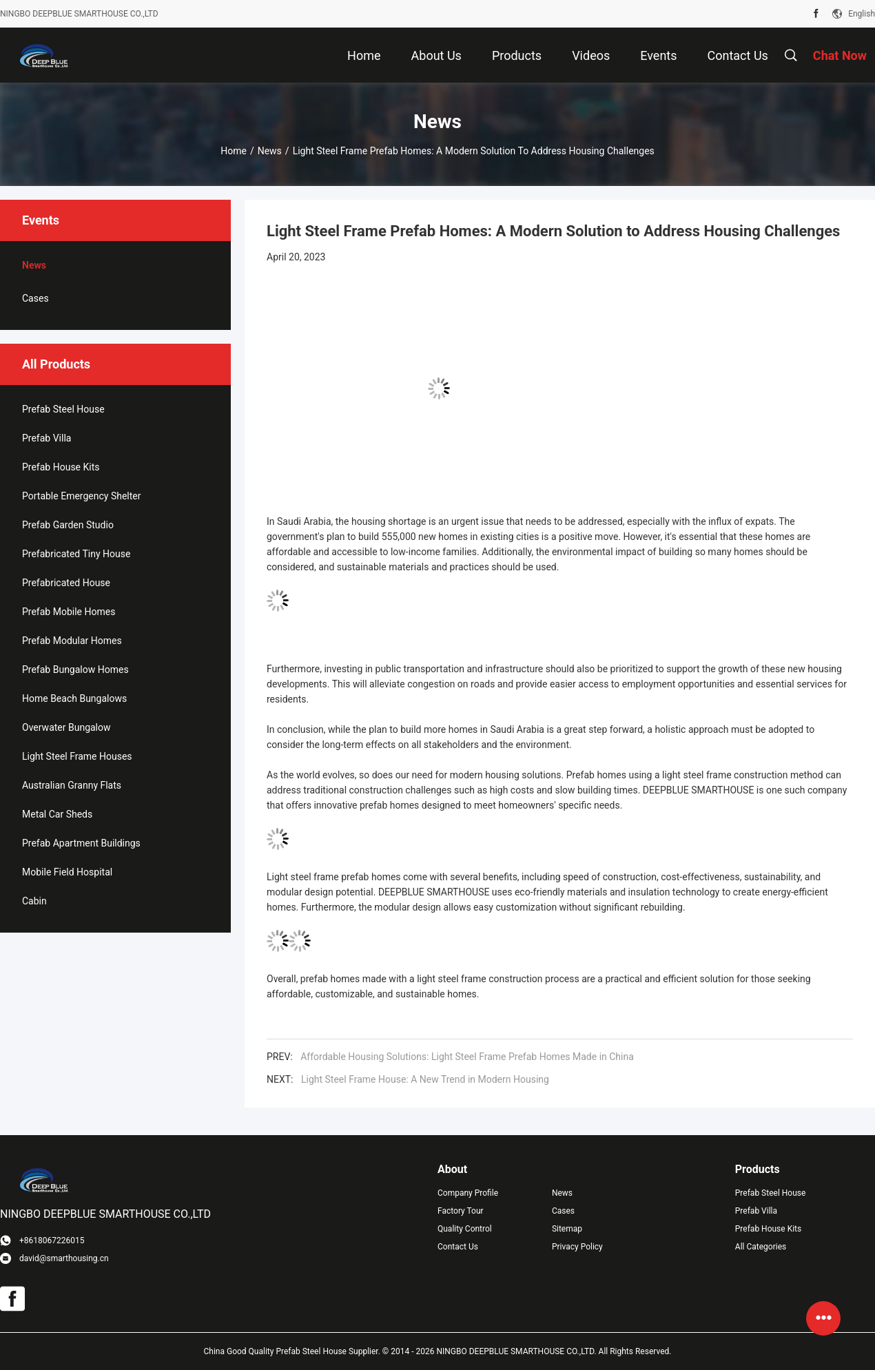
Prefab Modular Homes (72, 640)
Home (233, 150)
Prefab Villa (46, 438)
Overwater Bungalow (66, 727)
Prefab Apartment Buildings (81, 843)
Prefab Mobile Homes (68, 611)
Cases (35, 298)
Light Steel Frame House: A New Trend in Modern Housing (425, 1079)
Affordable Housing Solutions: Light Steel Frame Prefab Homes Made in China (467, 1056)
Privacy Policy (577, 1247)
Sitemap (567, 1229)
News (270, 150)
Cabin (34, 900)
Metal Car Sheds (57, 814)
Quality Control (465, 1229)
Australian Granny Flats (71, 785)
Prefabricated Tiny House (76, 553)
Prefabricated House (66, 582)
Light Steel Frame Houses (77, 756)
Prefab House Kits (61, 467)
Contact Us (458, 1247)
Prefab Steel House (63, 409)
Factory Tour (461, 1211)
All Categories (760, 1247)
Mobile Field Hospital (67, 872)
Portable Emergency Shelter (81, 495)
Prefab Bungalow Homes (75, 669)
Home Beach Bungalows (74, 698)
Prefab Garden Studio (68, 524)
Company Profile (468, 1193)
